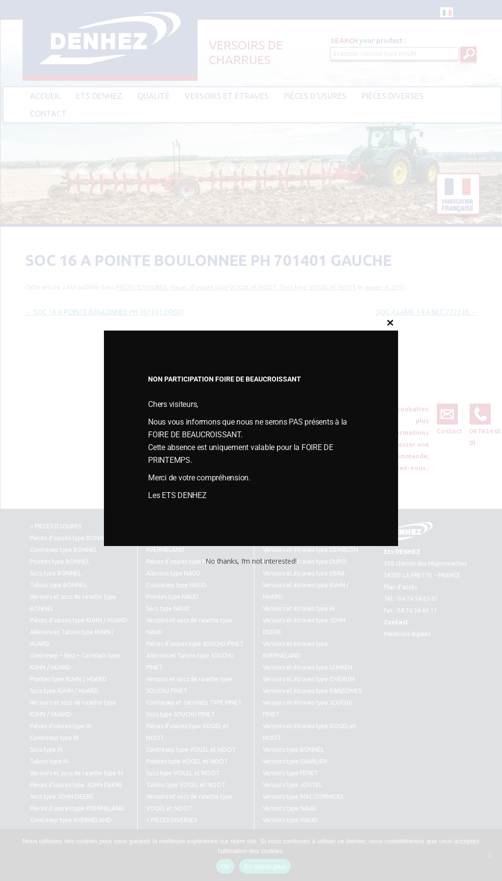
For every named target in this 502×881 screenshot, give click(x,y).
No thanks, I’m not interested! (250, 561)
